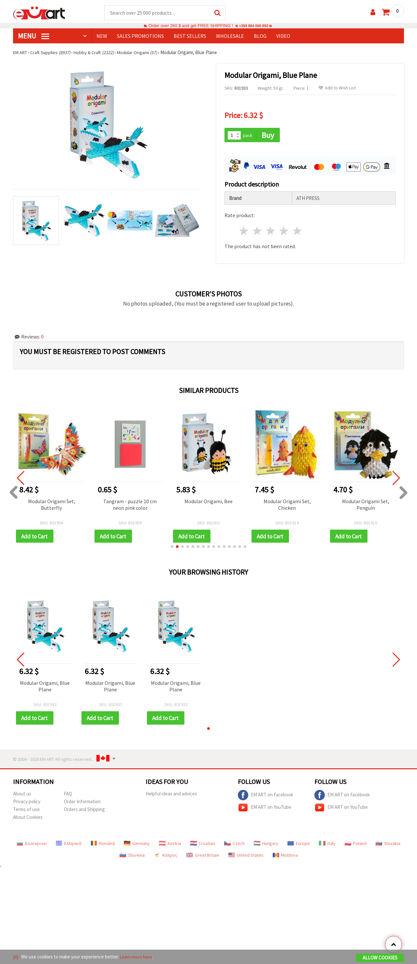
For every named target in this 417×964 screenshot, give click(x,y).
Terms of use (26, 811)
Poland (356, 845)
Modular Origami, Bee (208, 502)
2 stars (257, 231)
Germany (137, 845)
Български (32, 845)
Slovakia (388, 845)
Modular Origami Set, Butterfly (51, 505)
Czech (234, 845)
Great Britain (202, 856)
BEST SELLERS (190, 36)
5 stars (297, 231)
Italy (327, 845)
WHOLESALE (230, 36)
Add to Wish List (337, 88)
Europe (298, 845)
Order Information (82, 803)
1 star (244, 231)
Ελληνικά (68, 845)
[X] (16, 957)
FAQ (68, 795)
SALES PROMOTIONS (140, 36)
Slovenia (132, 857)
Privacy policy (26, 803)
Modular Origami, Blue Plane (45, 687)
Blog (260, 36)
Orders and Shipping (84, 811)
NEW (101, 36)
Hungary (266, 845)
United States (246, 856)
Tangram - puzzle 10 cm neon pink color (130, 505)
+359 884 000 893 (253, 25)
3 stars (271, 231)
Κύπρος (165, 856)
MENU (33, 36)
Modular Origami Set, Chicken (287, 505)
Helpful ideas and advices (171, 795)
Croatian (202, 845)
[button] (172, 548)
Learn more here (137, 957)
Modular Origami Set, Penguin (365, 505)
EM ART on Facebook (265, 796)
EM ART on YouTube (264, 809)
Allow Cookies (380, 958)
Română (103, 845)
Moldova (285, 856)
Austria (170, 845)
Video (283, 36)
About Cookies (28, 819)
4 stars (284, 231)
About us (22, 795)
